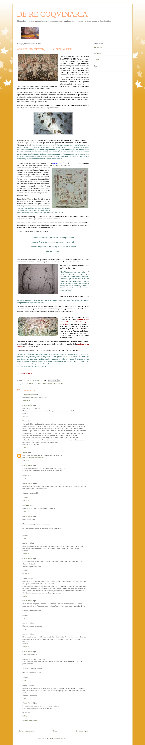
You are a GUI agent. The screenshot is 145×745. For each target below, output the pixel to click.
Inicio (55, 731)
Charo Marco (27, 405)
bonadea (26, 505)
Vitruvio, (30, 199)
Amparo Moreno (29, 395)
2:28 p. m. (26, 478)
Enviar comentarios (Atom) (58, 738)
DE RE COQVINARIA (52, 14)
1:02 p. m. (26, 554)
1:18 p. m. (26, 629)
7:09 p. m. (26, 716)
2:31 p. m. (26, 501)
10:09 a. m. (26, 401)
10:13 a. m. (26, 416)
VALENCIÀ (98, 47)
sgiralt (25, 452)
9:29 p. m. (26, 680)
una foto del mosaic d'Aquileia (33, 458)
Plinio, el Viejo (22, 143)
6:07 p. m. (26, 647)
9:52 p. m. (26, 618)
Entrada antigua (82, 731)
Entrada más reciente (26, 731)
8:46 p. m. (26, 511)
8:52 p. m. (26, 574)
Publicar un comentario (28, 720)
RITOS (49, 384)
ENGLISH (97, 54)
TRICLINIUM (58, 384)
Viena (25, 421)
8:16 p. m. (26, 596)
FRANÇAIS (98, 60)
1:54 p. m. (26, 698)
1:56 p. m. (26, 447)
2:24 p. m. (26, 461)
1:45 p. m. (26, 538)
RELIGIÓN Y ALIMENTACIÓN (36, 384)
